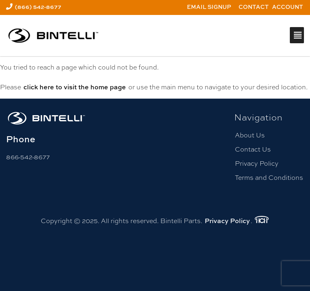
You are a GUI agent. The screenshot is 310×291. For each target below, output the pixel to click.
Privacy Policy (257, 163)
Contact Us (253, 149)
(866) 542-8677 (38, 7)
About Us (250, 135)
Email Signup (209, 7)
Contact (254, 7)
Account (287, 7)
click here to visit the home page (74, 86)
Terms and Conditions (269, 177)
